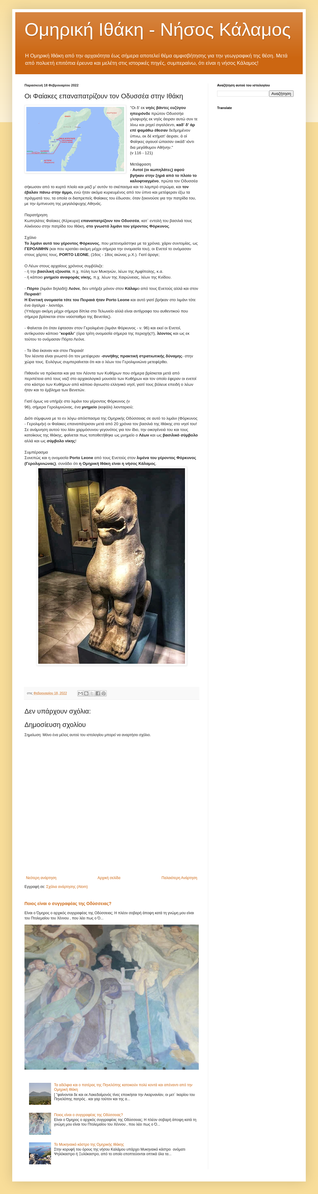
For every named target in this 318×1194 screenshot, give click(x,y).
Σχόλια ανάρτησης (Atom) (67, 887)
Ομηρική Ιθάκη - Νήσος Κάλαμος (157, 29)
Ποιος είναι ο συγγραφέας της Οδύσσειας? (67, 903)
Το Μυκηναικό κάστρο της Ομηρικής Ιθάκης (89, 1144)
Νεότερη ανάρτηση (41, 878)
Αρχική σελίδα (109, 878)
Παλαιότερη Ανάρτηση (179, 878)
